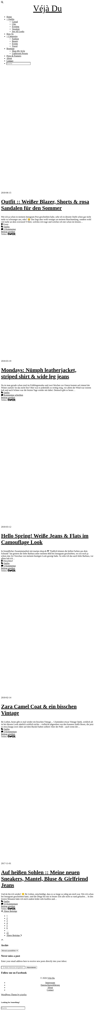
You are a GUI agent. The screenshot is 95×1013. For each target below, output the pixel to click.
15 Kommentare (9, 904)
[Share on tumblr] (14, 234)
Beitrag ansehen (8, 231)
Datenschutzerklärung (50, 985)
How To (10, 34)
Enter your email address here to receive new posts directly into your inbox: (34, 961)
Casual (15, 22)
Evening (15, 26)
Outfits (7, 227)
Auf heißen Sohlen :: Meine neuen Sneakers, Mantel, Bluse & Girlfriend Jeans (44, 878)
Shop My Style (18, 51)
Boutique (11, 48)
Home (9, 17)
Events (15, 44)
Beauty (15, 41)
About (9, 58)
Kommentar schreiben (12, 395)
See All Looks (18, 31)
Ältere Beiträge (9, 911)
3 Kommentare (9, 731)
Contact (10, 61)
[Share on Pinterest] (13, 234)
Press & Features (14, 56)
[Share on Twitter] (11, 234)
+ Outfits (10, 19)
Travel (15, 46)
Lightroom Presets (20, 53)
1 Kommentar (8, 229)
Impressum (50, 982)
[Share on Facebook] (9, 234)
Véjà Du (47, 8)
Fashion (15, 39)
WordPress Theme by (14, 994)
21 (8, 933)
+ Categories (12, 36)
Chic (14, 24)
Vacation (16, 29)
